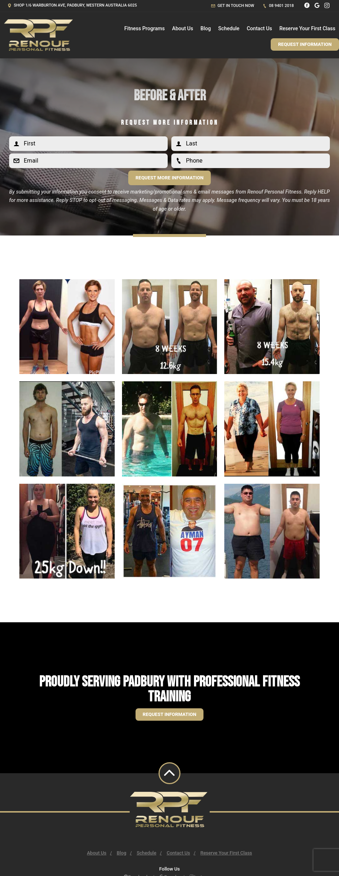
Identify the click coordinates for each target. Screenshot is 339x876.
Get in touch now (232, 5)
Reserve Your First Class (307, 28)
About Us (182, 28)
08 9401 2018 (278, 5)
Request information (170, 714)
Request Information (305, 44)
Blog (206, 28)
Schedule (228, 28)
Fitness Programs (144, 28)
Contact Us (259, 28)
